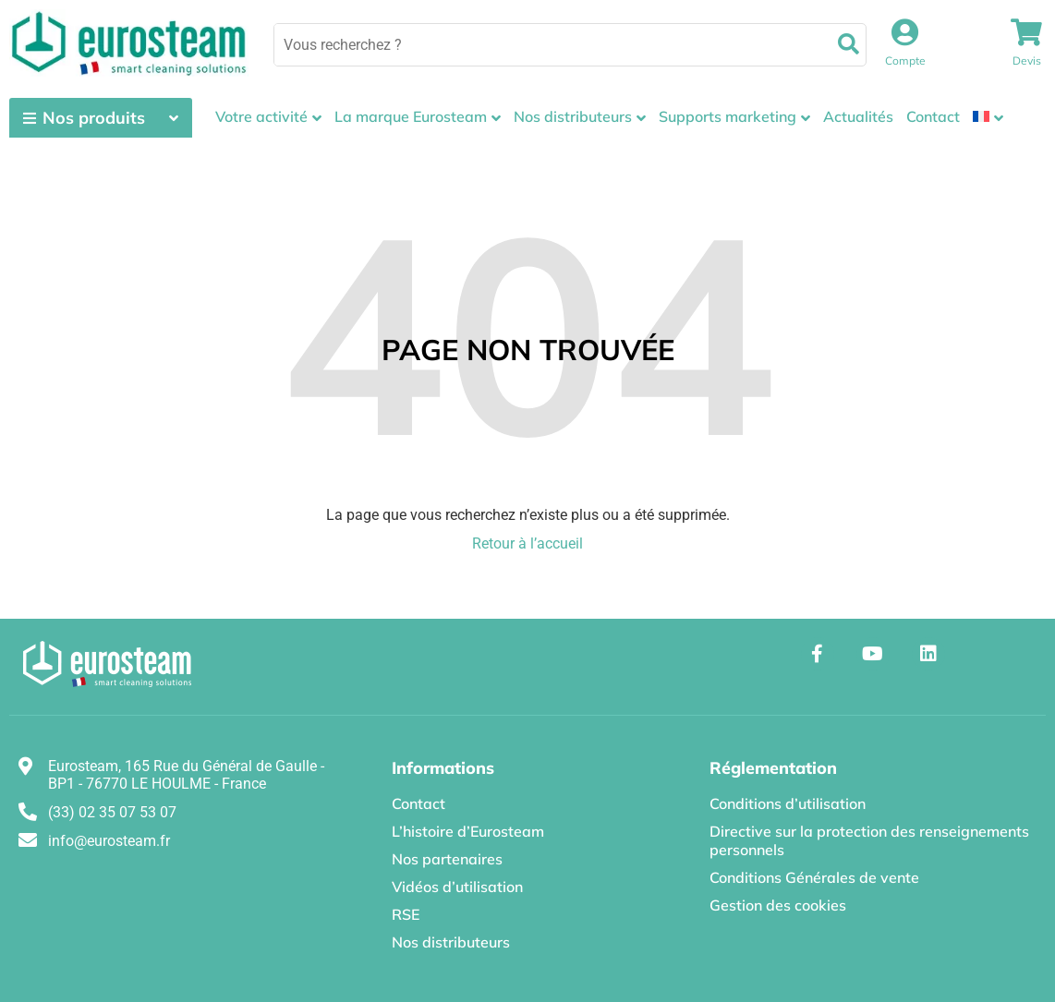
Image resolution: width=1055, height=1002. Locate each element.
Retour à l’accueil (527, 543)
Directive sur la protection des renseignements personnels (869, 840)
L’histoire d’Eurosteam (468, 831)
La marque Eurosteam (410, 116)
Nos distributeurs (573, 116)
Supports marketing (727, 116)
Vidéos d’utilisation (457, 886)
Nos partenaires (447, 859)
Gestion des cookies (777, 905)
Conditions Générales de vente (814, 877)
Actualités (858, 116)
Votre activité (261, 116)
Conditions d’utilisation (787, 803)
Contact (933, 116)
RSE (405, 914)
